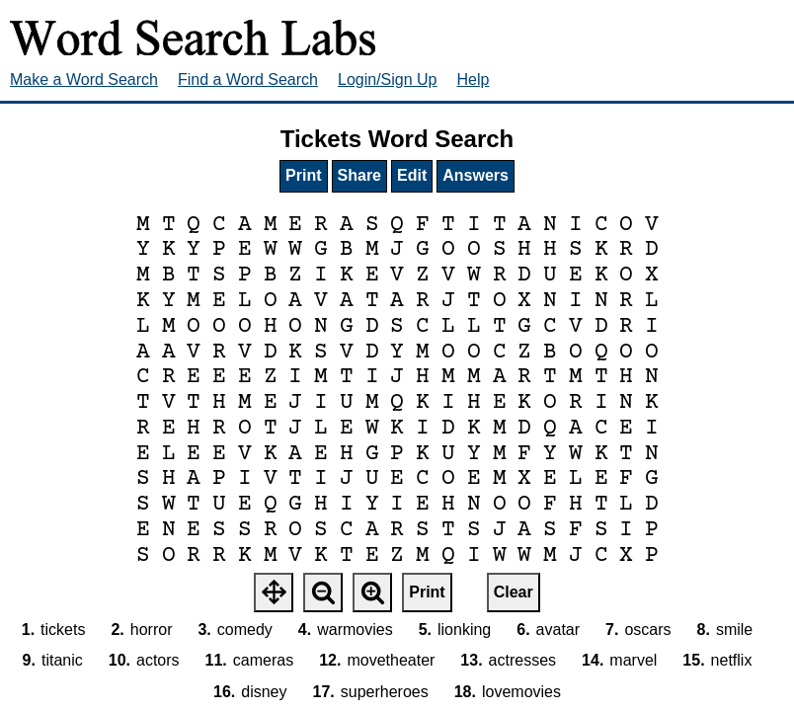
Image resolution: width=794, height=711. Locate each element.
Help (473, 79)
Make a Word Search (84, 79)
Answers (475, 175)
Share (359, 175)
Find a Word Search (248, 79)
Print (303, 175)
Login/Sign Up (387, 79)
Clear (513, 592)
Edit (412, 175)
